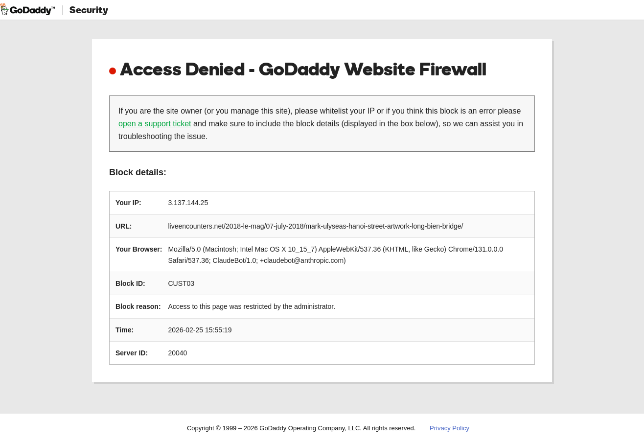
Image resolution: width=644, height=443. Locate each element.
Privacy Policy (449, 428)
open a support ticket (154, 123)
